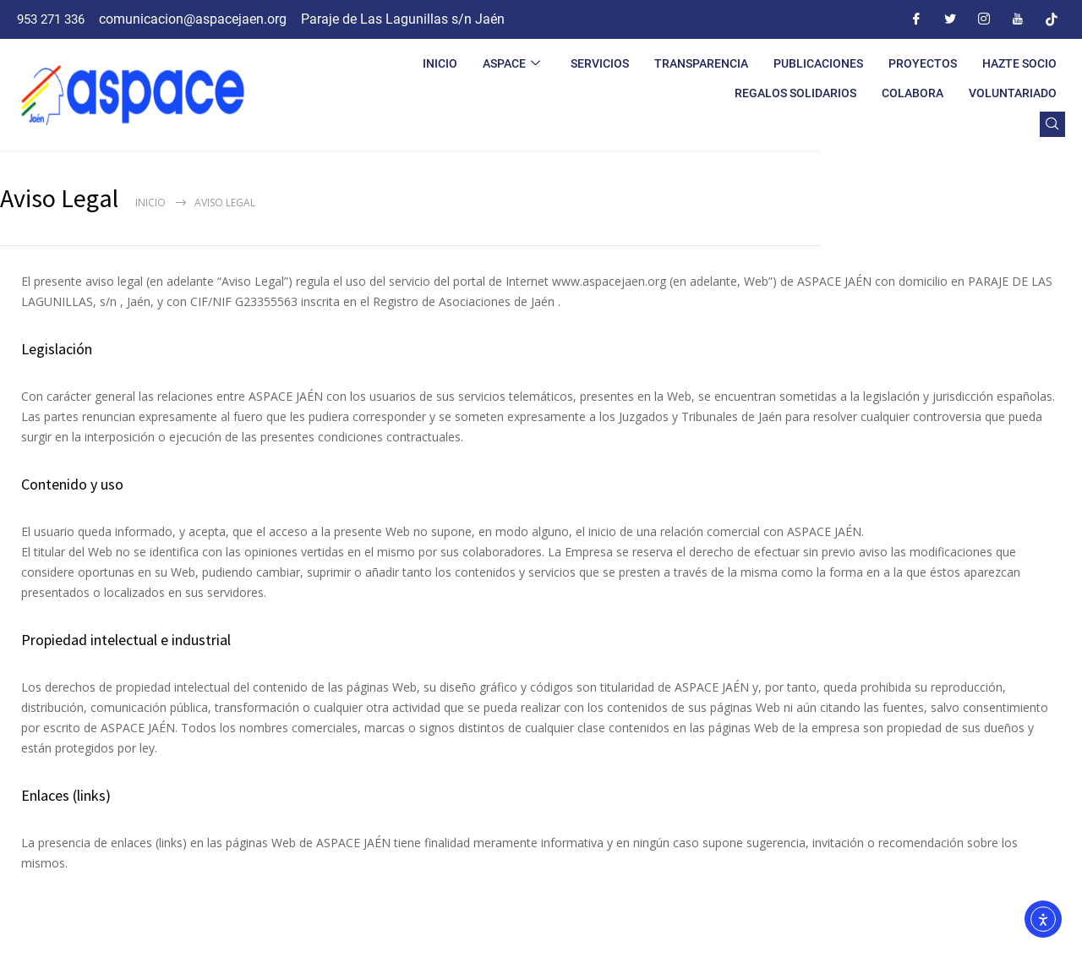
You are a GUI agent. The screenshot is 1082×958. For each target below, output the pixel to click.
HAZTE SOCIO (1019, 63)
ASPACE (511, 63)
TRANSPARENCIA (701, 63)
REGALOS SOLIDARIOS (795, 93)
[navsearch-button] (1052, 124)
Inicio (150, 202)
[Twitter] (950, 19)
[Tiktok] (1051, 19)
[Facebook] (916, 19)
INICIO (440, 63)
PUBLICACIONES (818, 63)
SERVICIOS (600, 63)
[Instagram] (984, 19)
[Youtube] (1017, 19)
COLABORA (912, 93)
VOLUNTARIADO (1013, 93)
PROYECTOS (922, 63)
